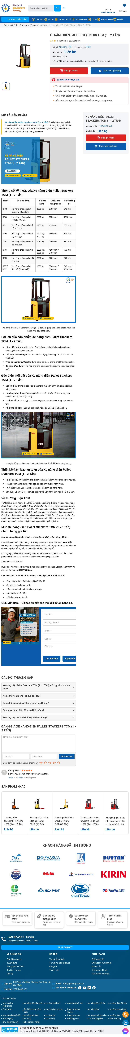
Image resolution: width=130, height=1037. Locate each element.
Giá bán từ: (57, 52)
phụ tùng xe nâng (31, 1022)
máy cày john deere (54, 1009)
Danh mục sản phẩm (17, 19)
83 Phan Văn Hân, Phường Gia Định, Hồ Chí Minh (31, 984)
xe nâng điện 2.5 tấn (118, 1003)
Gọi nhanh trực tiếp (75, 658)
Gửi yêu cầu (52, 658)
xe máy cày (50, 1018)
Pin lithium (7, 1009)
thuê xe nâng (115, 1018)
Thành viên (54, 970)
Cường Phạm (14, 770)
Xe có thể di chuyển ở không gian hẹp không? (26, 703)
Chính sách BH (98, 959)
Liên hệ (118, 19)
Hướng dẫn (96, 966)
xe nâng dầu (93, 1009)
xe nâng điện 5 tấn (75, 1003)
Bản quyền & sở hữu (15, 966)
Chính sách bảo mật (100, 974)
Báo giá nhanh (105, 19)
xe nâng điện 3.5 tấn (96, 1003)
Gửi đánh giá (66, 756)
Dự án (92, 19)
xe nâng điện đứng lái (33, 1003)
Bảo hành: (57, 56)
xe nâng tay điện (31, 1015)
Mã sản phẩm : (92, 126)
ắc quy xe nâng (73, 1015)
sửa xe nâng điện (95, 1018)
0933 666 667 (108, 12)
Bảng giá (53, 966)
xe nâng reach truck (118, 1009)
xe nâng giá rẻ (73, 1018)
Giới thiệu (37, 19)
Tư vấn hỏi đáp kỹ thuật (59, 963)
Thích (20, 778)
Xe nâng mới (21, 25)
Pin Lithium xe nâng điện (32, 1010)
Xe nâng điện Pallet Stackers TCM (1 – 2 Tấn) (26, 122)
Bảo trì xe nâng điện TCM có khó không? (23, 710)
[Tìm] (57, 8)
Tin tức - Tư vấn (63, 19)
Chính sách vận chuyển (101, 963)
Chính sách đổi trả (99, 970)
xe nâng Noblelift (53, 1003)
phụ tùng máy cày (10, 1022)
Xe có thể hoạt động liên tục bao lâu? (21, 696)
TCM (88, 47)
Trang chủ (8, 25)
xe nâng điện (114, 1015)
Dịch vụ (49, 19)
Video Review (79, 19)
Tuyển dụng (12, 963)
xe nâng (27, 1018)
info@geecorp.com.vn (73, 983)
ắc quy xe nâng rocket (97, 1015)
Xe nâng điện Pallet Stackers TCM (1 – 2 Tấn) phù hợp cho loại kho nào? (37, 687)
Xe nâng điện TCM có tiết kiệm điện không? (25, 717)
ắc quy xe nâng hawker (73, 1010)
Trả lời (10, 778)
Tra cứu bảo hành (57, 959)
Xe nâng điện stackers (40, 25)
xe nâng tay (51, 1015)
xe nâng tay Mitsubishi (8, 1004)
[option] (24, 56)
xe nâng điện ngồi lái (11, 1015)
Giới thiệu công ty (14, 959)
